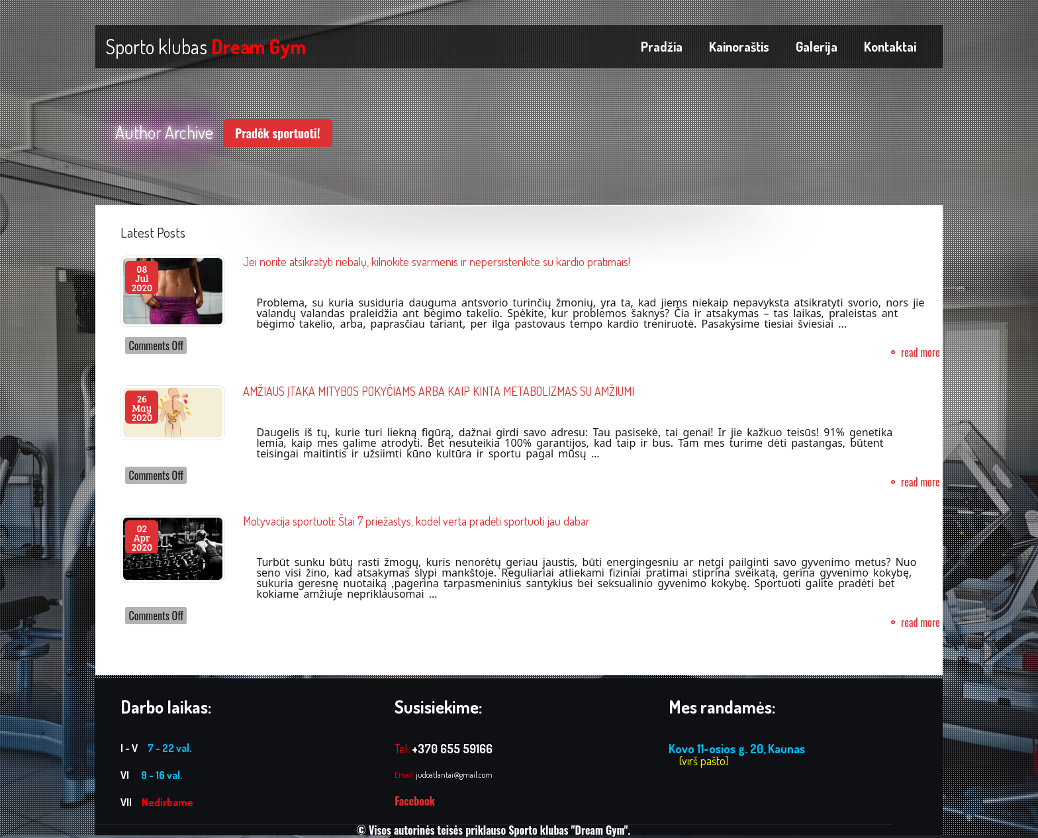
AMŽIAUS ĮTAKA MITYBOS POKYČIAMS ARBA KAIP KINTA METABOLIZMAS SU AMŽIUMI (438, 391)
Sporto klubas (205, 46)
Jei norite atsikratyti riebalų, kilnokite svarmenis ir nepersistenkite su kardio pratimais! (436, 261)
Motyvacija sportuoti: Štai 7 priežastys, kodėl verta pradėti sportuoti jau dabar (416, 521)
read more (920, 352)
